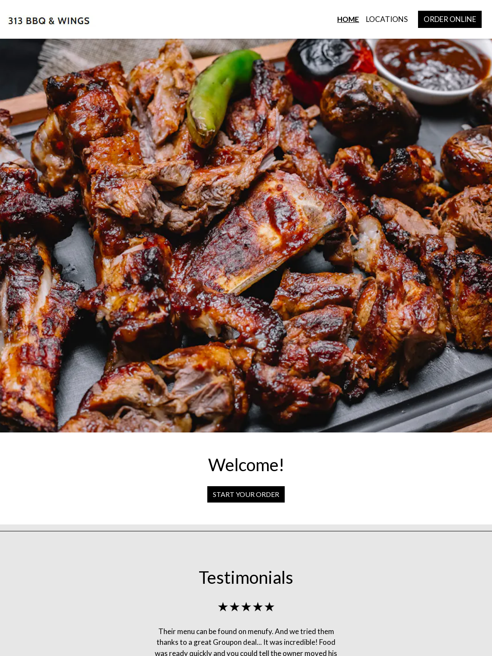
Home (348, 19)
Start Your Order (246, 494)
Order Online (450, 19)
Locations (387, 19)
